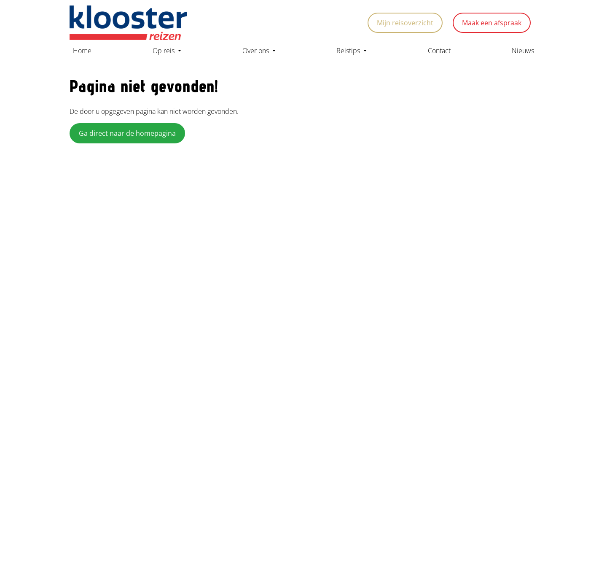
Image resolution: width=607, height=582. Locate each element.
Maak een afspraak (491, 22)
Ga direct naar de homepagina (127, 133)
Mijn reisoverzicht (405, 22)
